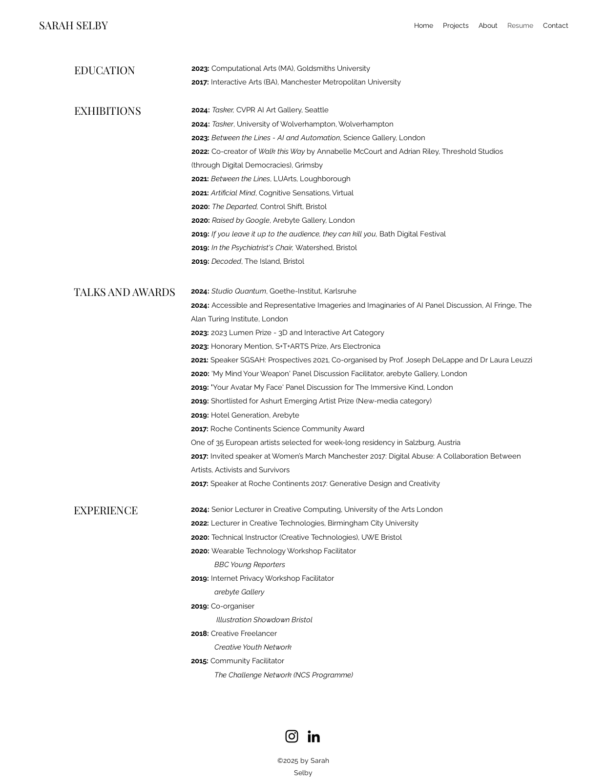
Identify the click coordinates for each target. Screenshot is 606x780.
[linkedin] (313, 736)
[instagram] (291, 736)
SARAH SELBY (73, 25)
